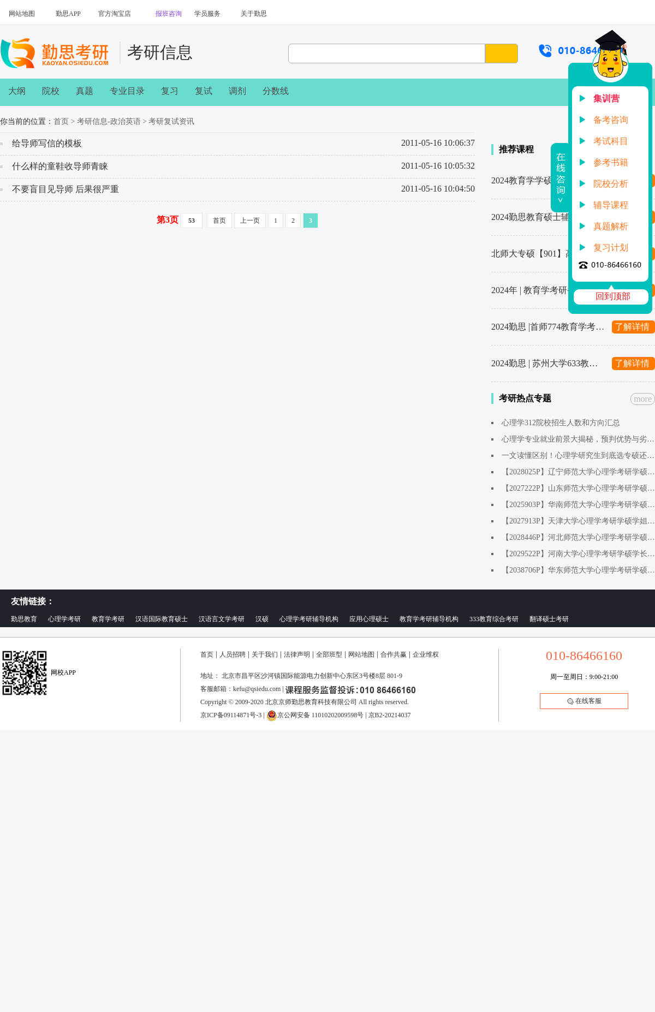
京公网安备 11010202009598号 (315, 715)
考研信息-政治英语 (109, 121)
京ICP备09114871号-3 (230, 715)
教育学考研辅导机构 (429, 619)
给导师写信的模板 (47, 143)
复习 (169, 91)
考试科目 (610, 141)
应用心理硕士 (369, 619)
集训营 (606, 98)
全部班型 (329, 654)
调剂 (237, 91)
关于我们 (265, 654)
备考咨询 (610, 119)
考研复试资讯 (171, 121)
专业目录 (127, 91)
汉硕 (262, 619)
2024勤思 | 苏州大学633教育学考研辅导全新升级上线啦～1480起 (548, 363)
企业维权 (426, 654)
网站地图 (22, 13)
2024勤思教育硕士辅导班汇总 (548, 217)
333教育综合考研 (494, 619)
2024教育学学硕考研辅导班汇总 (548, 180)
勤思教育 (24, 619)
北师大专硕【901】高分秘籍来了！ (548, 253)
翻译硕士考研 (549, 619)
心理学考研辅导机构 (308, 619)
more (643, 398)
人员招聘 (232, 654)
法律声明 (297, 654)
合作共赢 (393, 654)
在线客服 (584, 701)
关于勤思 (254, 13)
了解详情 (632, 326)
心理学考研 (64, 619)
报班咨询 (169, 13)
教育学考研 (108, 619)
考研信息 (160, 52)
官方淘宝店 (114, 13)
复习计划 (610, 247)
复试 (203, 91)
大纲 (17, 91)
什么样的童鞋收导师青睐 (60, 166)
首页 (61, 121)
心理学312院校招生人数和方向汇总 (561, 423)
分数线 (276, 91)
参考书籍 (610, 162)
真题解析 (610, 226)
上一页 (250, 220)
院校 (50, 91)
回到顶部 (613, 296)
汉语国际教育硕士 (161, 619)
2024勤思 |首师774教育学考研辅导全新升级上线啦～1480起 (548, 326)
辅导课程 (610, 205)
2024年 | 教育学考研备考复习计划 (548, 290)
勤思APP (68, 13)
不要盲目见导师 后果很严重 (65, 189)
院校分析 (610, 183)
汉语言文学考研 (222, 619)
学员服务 (207, 13)
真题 (84, 91)
